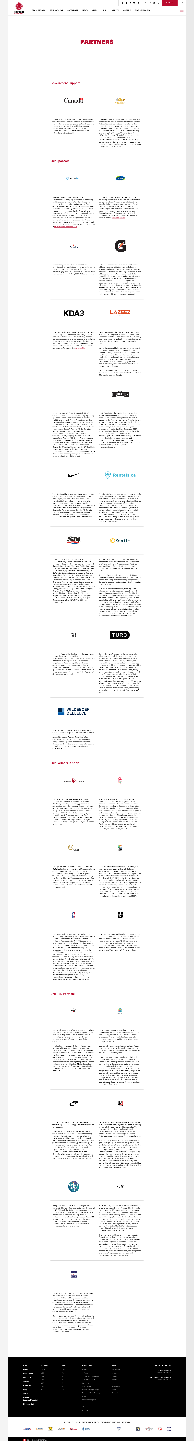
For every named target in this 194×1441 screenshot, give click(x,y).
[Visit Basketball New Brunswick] (108, 1429)
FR (182, 3)
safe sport (72, 10)
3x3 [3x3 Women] (42, 1390)
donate (170, 3)
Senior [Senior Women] (43, 1370)
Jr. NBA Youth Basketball (90, 1376)
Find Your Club (28, 1404)
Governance (116, 1370)
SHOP (105, 10)
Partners (114, 1380)
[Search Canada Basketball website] (146, 3)
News (25, 1366)
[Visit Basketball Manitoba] (61, 1429)
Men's (64, 1366)
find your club (142, 10)
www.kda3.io (80, 348)
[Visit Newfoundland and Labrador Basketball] (138, 1429)
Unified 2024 (28, 1374)
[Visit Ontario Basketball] (74, 1429)
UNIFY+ (95, 10)
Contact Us (115, 1393)
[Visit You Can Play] (169, 1429)
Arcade (25, 1394)
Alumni (26, 1382)
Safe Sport (27, 1378)
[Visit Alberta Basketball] (39, 1429)
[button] (39, 10)
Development (87, 1366)
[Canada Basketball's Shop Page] (158, 3)
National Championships (90, 1390)
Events (25, 1370)
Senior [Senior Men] (64, 1370)
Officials (85, 1373)
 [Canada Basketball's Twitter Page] (130, 3)
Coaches (85, 1370)
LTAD (84, 1396)
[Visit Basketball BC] (27, 1429)
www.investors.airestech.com (65, 227)
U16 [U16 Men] (63, 1386)
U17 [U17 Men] (63, 1383)
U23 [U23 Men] (63, 1373)
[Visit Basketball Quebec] (86, 1429)
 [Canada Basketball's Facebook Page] (126, 3)
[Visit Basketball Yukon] (149, 1429)
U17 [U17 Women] (42, 1383)
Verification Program (89, 1400)
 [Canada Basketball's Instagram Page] (122, 3)
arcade (127, 10)
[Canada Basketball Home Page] (19, 7)
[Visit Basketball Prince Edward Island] (128, 1429)
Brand (114, 1390)
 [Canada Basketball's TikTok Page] (138, 3)
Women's (44, 1366)
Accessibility (116, 1386)
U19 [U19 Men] (63, 1376)
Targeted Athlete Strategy (91, 1393)
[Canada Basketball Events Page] (154, 3)
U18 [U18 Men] (63, 1380)
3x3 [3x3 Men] (63, 1390)
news (85, 10)
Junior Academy (87, 1386)
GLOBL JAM (27, 1386)
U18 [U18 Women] (42, 1380)
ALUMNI (115, 10)
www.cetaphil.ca (118, 217)
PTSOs (114, 1383)
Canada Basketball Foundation (29, 1399)
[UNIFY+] (150, 3)
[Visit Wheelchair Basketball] (160, 1429)
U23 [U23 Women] (42, 1373)
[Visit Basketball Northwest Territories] (97, 1429)
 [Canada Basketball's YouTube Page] (134, 3)
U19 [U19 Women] (42, 1376)
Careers (114, 1376)
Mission (114, 1373)
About (114, 1366)
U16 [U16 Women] (42, 1386)
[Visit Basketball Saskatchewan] (50, 1429)
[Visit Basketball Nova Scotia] (118, 1429)
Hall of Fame (86, 1411)
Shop (25, 1390)
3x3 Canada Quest (88, 1380)
